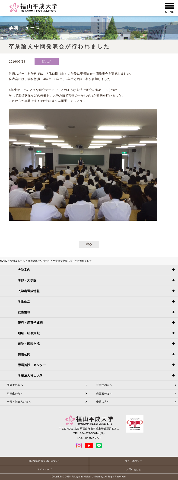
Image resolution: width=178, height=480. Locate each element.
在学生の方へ (104, 384)
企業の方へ (103, 401)
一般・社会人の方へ (19, 401)
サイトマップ (44, 469)
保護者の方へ (104, 393)
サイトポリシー (133, 461)
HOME (3, 261)
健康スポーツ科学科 (39, 261)
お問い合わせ (133, 469)
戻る (89, 244)
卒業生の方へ (15, 393)
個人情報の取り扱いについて (44, 461)
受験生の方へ (15, 384)
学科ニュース (17, 261)
